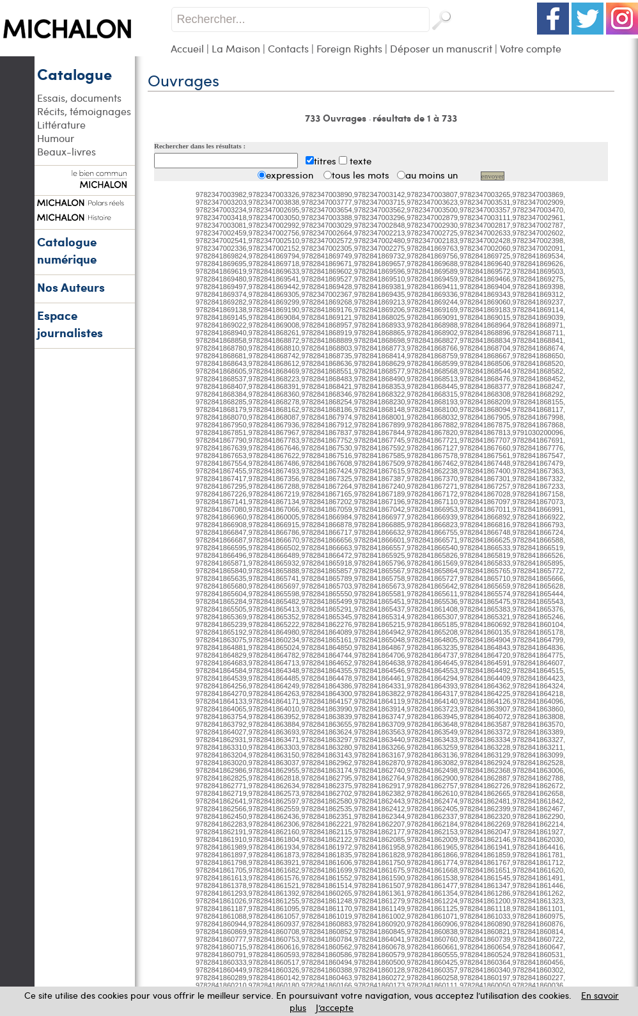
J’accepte (335, 1007)
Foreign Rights (349, 48)
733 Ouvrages (337, 118)
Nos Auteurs (71, 287)
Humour (55, 138)
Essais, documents (79, 97)
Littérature (61, 124)
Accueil (187, 48)
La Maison (236, 48)
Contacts (288, 48)
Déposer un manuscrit (441, 48)
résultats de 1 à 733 (415, 118)
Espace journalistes (70, 323)
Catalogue (74, 73)
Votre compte (530, 48)
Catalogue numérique (67, 250)
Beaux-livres (66, 151)
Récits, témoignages (84, 111)
